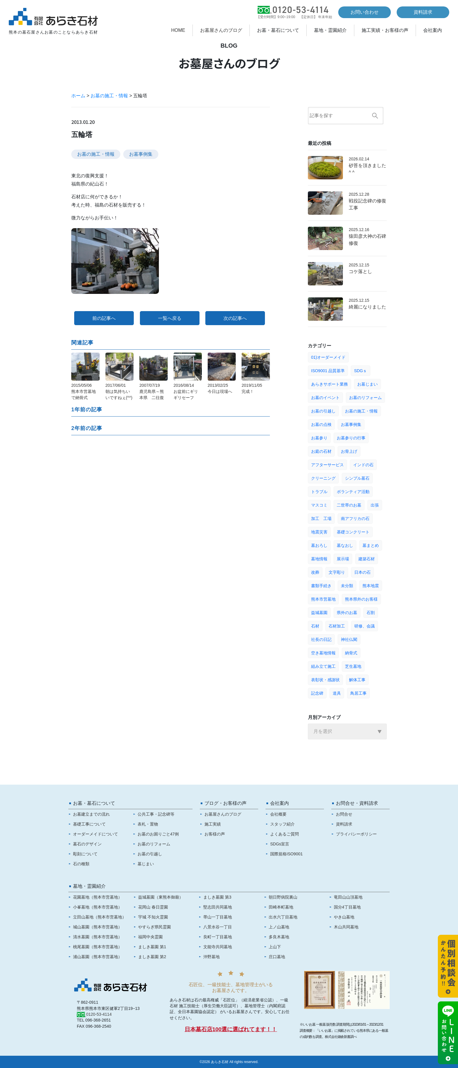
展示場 (343, 558)
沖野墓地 (211, 957)
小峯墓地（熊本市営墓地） (97, 907)
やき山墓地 (344, 917)
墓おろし (319, 545)
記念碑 (317, 693)
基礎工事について (89, 824)
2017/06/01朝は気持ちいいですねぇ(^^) (118, 391)
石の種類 (81, 864)
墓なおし (345, 545)
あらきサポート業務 (329, 384)
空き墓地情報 (323, 653)
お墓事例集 (140, 154)
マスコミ (319, 505)
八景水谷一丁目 (217, 927)
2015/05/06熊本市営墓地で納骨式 (83, 391)
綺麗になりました (367, 306)
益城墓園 (319, 612)
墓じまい (146, 864)
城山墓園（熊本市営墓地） (97, 927)
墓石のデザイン (87, 844)
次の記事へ (235, 318)
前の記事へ (104, 318)
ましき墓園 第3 (217, 897)
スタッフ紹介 (282, 824)
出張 (375, 505)
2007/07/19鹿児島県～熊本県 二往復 (151, 391)
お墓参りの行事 (351, 438)
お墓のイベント (325, 397)
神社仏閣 (349, 639)
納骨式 (351, 653)
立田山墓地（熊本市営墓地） (99, 917)
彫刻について (85, 854)
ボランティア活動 (353, 491)
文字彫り (337, 572)
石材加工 (337, 626)
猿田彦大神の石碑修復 (367, 240)
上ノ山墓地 (279, 927)
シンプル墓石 (357, 478)
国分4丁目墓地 (347, 907)
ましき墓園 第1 (152, 947)
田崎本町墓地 (281, 907)
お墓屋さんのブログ (221, 30)
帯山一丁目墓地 (217, 917)
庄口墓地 (277, 957)
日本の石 (362, 572)
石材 (315, 626)
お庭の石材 (321, 451)
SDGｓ (360, 370)
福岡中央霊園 (150, 937)
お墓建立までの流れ (91, 814)
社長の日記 (321, 639)
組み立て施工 (323, 666)
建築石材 (366, 558)
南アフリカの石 (355, 518)
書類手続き (321, 585)
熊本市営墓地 (323, 599)
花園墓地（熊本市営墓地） (97, 897)
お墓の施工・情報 (109, 95)
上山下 (275, 947)
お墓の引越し (323, 411)
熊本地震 (370, 585)
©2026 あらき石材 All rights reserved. (229, 1062)
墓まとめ (370, 545)
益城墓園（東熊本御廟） (160, 897)
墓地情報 (319, 558)
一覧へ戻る (169, 318)
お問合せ (344, 814)
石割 (371, 612)
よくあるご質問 (284, 834)
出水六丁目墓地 (283, 917)
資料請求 (423, 12)
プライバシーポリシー (356, 834)
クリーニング (323, 478)
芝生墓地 (353, 666)
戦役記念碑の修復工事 (367, 204)
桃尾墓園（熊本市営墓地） (97, 947)
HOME (178, 30)
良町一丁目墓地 (217, 937)
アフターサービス (327, 464)
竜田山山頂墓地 (348, 897)
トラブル (319, 491)
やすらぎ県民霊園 (154, 927)
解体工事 (357, 679)
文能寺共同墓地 (217, 947)
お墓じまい (367, 384)
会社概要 (278, 814)
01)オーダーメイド (328, 357)
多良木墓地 (279, 937)
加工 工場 (321, 518)
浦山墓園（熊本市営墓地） (97, 957)
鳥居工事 (358, 693)
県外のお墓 (347, 612)
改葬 (315, 572)
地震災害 (319, 532)
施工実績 (212, 824)
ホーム (78, 95)
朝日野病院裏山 (283, 897)
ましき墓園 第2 (152, 957)
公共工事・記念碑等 (156, 814)
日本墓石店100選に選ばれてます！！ (231, 1029)
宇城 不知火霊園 (153, 917)
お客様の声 (214, 834)
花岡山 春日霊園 (153, 907)
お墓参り (319, 438)
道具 (337, 693)
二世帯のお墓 (349, 505)
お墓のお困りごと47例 (158, 834)
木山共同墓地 (346, 927)
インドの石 (363, 464)
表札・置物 (148, 824)
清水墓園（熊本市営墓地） (97, 937)
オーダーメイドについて (95, 834)
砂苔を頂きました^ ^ (367, 169)
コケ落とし (360, 271)
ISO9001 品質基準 (328, 370)
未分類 (347, 585)
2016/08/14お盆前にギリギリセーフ (186, 391)
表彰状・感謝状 (325, 679)
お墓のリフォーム (365, 397)
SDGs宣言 (279, 844)
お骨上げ (349, 451)
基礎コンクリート (353, 532)
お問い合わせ (365, 12)
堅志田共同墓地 (217, 907)
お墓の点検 (321, 424)
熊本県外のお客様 (361, 599)
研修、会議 (364, 626)
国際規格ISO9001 (286, 854)
